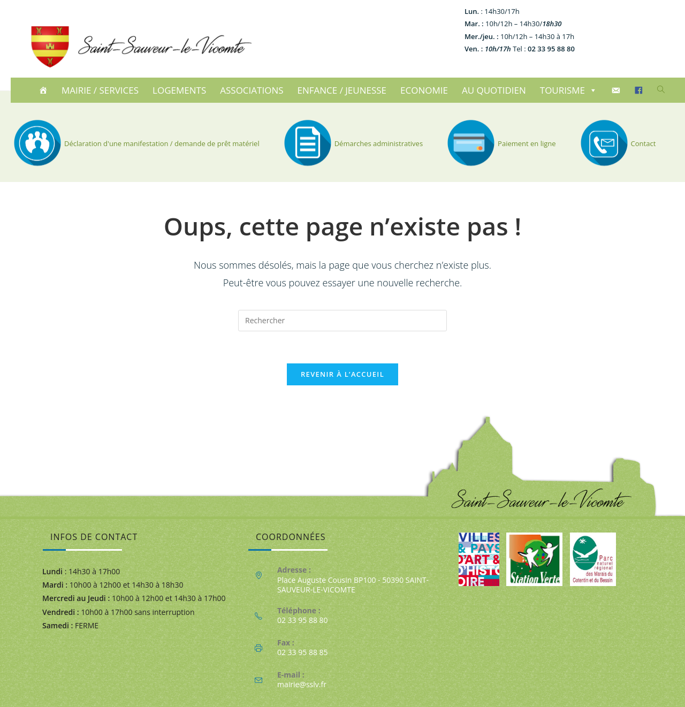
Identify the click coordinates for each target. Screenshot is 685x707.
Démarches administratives (352, 143)
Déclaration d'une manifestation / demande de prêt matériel (135, 143)
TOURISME (568, 90)
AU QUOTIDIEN (494, 90)
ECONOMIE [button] (424, 90)
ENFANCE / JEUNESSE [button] (342, 90)
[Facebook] (640, 90)
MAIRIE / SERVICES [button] (100, 90)
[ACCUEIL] (44, 90)
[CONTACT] (617, 90)
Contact (616, 143)
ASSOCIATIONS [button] (251, 90)
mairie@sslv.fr (301, 684)
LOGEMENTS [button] (179, 90)
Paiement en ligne (500, 143)
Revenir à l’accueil (342, 374)
